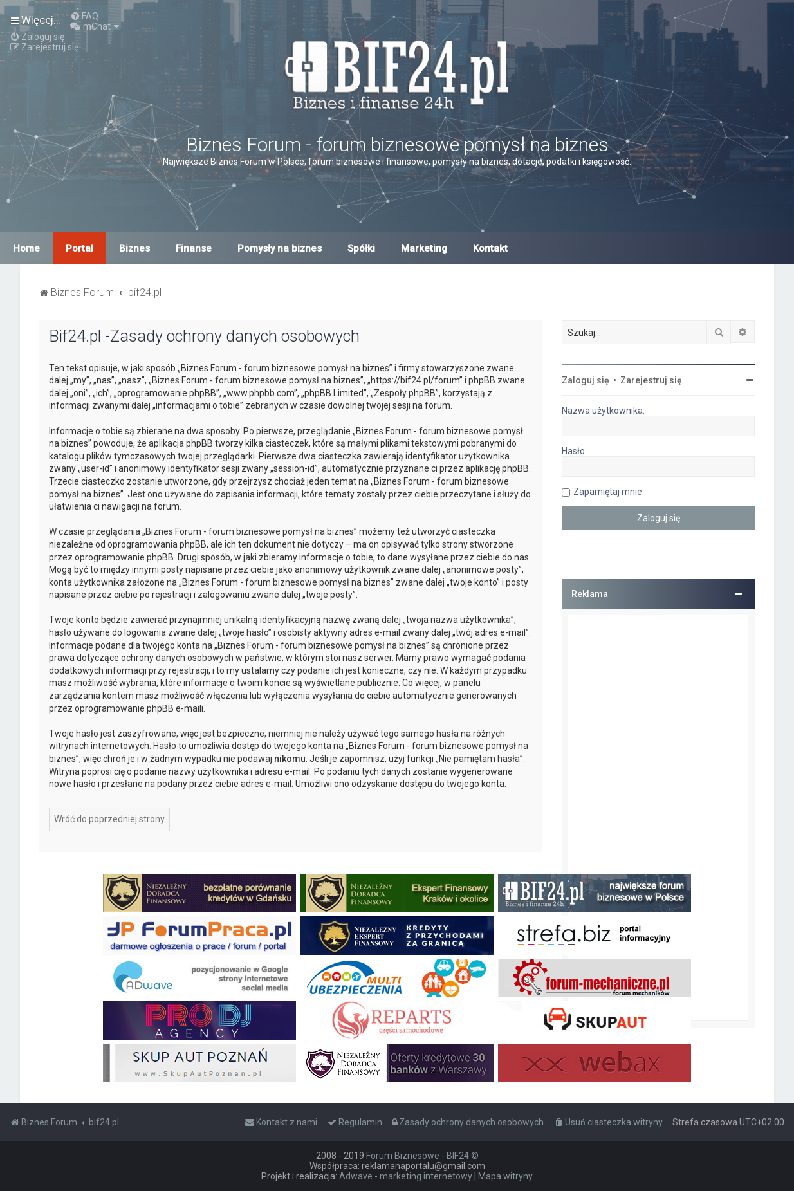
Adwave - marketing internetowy (405, 1176)
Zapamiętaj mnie (607, 491)
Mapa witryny (505, 1176)
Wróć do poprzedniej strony (109, 819)
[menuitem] (84, 16)
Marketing (424, 248)
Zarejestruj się (651, 380)
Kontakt (490, 248)
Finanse (194, 248)
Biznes (134, 248)
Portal (79, 248)
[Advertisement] (658, 818)
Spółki (361, 248)
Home (26, 248)
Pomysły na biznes (279, 248)
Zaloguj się (585, 380)
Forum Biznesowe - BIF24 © (422, 1155)
